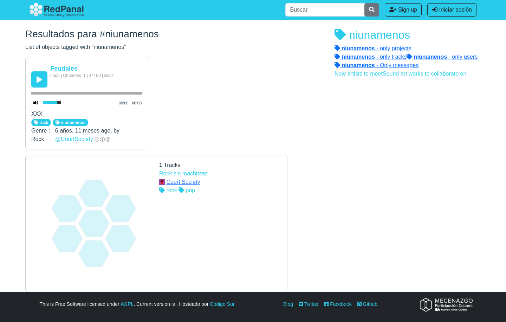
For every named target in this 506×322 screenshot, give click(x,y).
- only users (442, 57)
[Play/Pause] (39, 79)
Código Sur (222, 304)
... (199, 190)
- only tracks (371, 57)
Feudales (64, 68)
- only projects (373, 48)
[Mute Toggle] (36, 102)
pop (187, 190)
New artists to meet (359, 74)
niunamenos (71, 122)
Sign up (403, 10)
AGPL (127, 304)
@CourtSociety (74, 139)
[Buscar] (325, 10)
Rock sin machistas (183, 173)
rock (41, 122)
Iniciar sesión (452, 10)
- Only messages (377, 65)
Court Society (183, 182)
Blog (288, 304)
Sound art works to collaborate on (424, 74)
